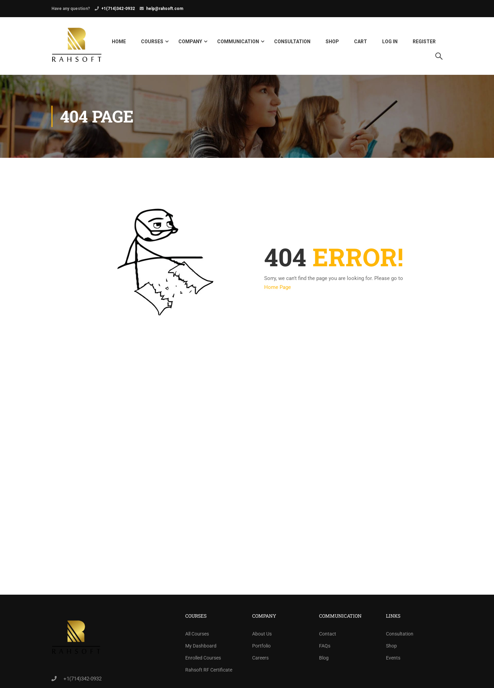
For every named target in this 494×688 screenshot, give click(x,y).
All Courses (197, 635)
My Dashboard (200, 647)
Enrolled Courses (203, 659)
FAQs (324, 647)
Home (119, 42)
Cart (360, 42)
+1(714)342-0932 (118, 8)
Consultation (292, 42)
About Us (262, 635)
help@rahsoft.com (164, 8)
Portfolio (261, 647)
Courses (152, 42)
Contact (327, 635)
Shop (332, 42)
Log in (390, 42)
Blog (324, 659)
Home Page (277, 289)
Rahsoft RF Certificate (208, 671)
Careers (260, 659)
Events (393, 659)
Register (424, 42)
